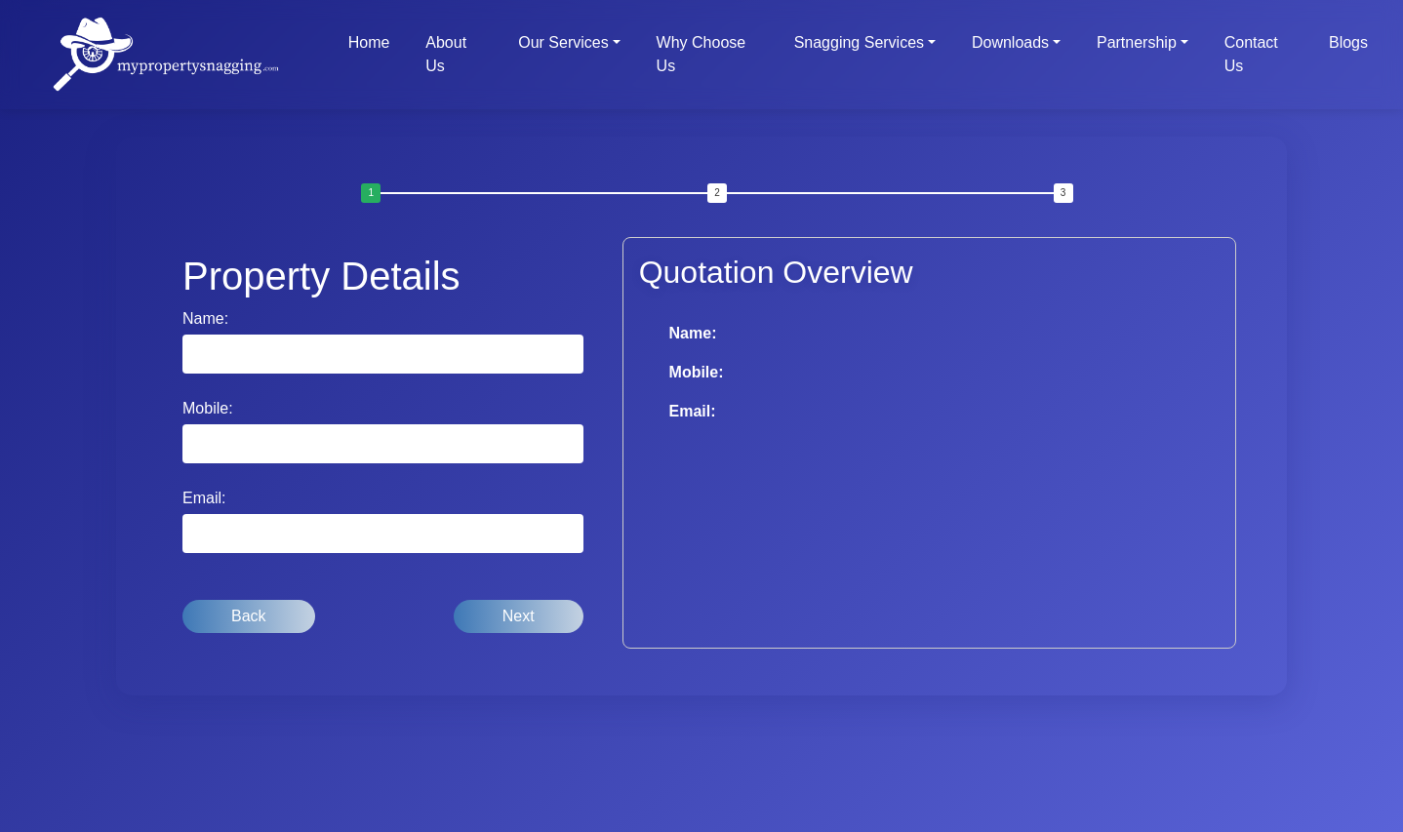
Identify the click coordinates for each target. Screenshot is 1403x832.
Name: (205, 318)
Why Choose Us (701, 54)
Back (248, 616)
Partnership (1137, 42)
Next (518, 616)
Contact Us (1251, 54)
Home (369, 42)
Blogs (1348, 42)
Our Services (563, 42)
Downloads (1010, 42)
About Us (445, 54)
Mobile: (207, 408)
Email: (203, 498)
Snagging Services (859, 42)
